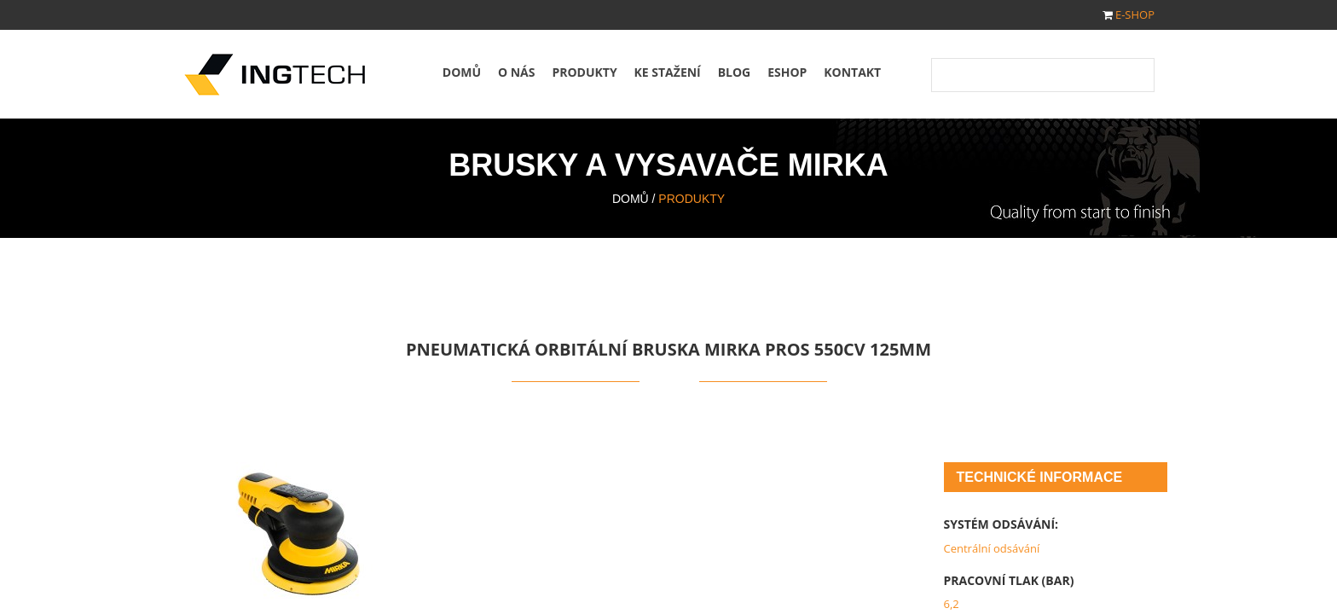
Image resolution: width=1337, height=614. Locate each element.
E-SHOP (1135, 14)
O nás (516, 72)
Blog (734, 72)
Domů (462, 72)
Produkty (584, 72)
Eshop (787, 72)
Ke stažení (667, 72)
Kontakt (852, 72)
